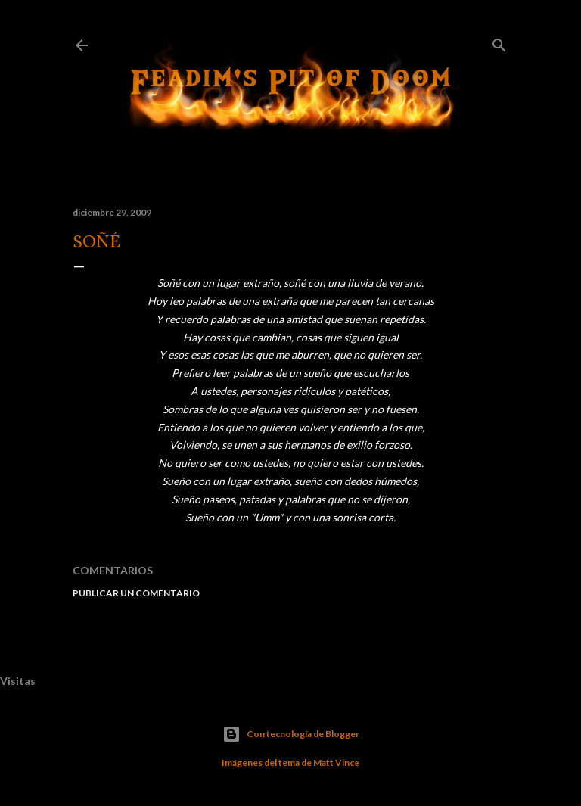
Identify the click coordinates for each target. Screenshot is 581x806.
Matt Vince (336, 762)
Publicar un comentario (136, 593)
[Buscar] (499, 42)
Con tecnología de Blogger (290, 734)
